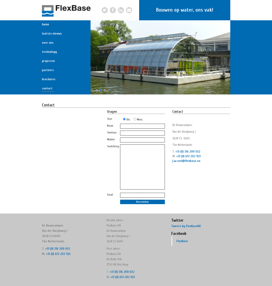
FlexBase (182, 241)
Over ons (47, 42)
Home (45, 24)
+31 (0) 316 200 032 (187, 151)
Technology (48, 52)
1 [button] (98, 91)
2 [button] (102, 91)
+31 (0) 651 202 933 (188, 156)
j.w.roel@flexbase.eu (186, 161)
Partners (48, 70)
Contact (47, 88)
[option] (160, 57)
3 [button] (106, 91)
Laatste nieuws (48, 33)
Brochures (48, 79)
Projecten (48, 61)
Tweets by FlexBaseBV (186, 226)
